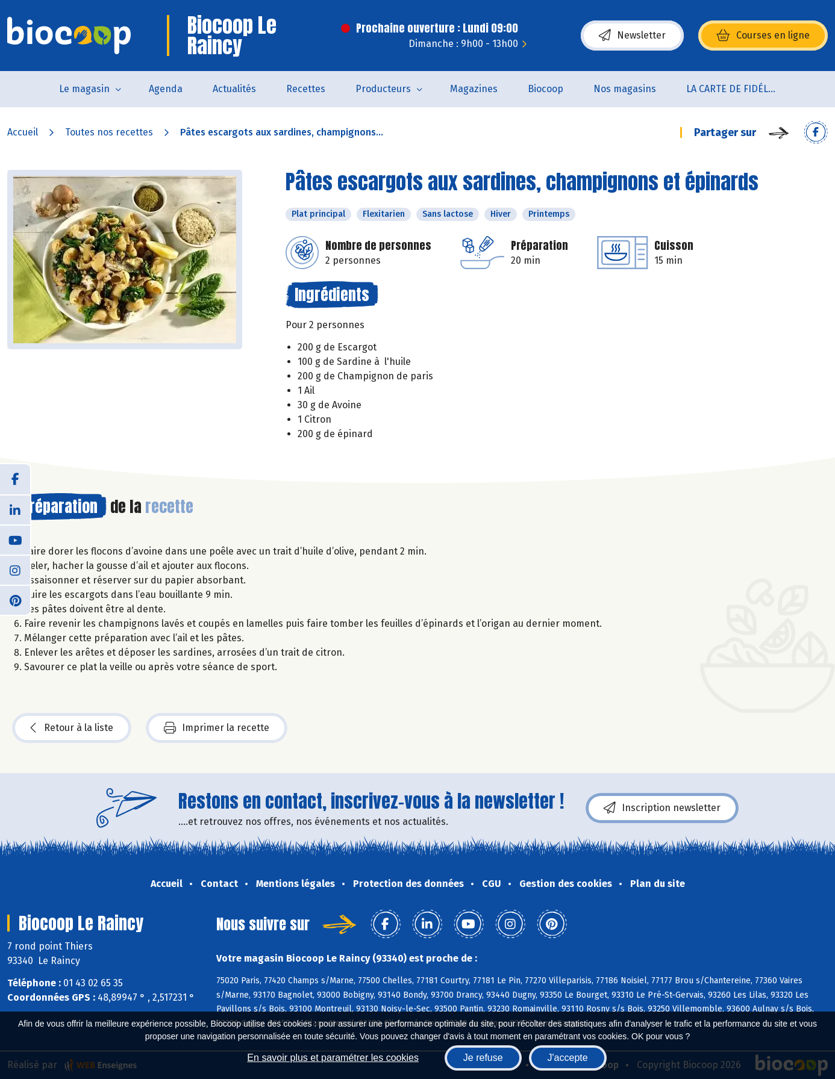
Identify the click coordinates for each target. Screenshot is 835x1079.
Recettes (305, 89)
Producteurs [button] (383, 89)
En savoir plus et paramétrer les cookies (333, 1058)
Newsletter (632, 36)
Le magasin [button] (84, 89)
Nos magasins (624, 89)
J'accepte (568, 1058)
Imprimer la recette (216, 728)
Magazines (474, 89)
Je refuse (483, 1058)
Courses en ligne (763, 36)
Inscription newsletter (662, 808)
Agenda (166, 89)
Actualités (234, 89)
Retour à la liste (71, 728)
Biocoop (545, 89)
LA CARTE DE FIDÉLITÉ (734, 89)
